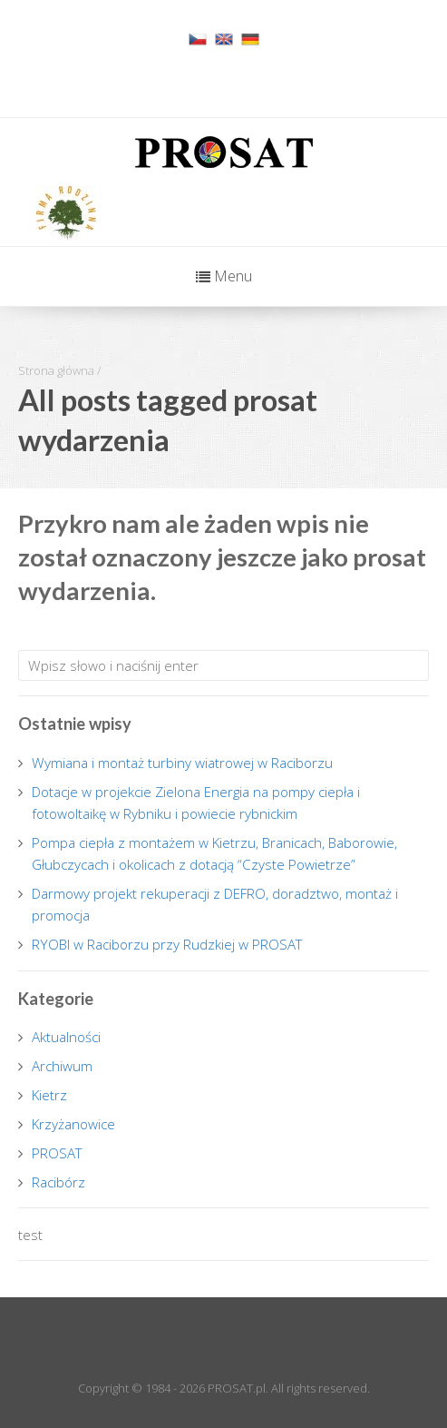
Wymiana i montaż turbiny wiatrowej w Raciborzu (182, 762)
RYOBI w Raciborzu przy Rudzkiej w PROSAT (167, 944)
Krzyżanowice (73, 1124)
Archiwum (62, 1066)
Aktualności (66, 1037)
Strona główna (56, 370)
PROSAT (57, 1153)
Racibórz (58, 1182)
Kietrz (49, 1095)
